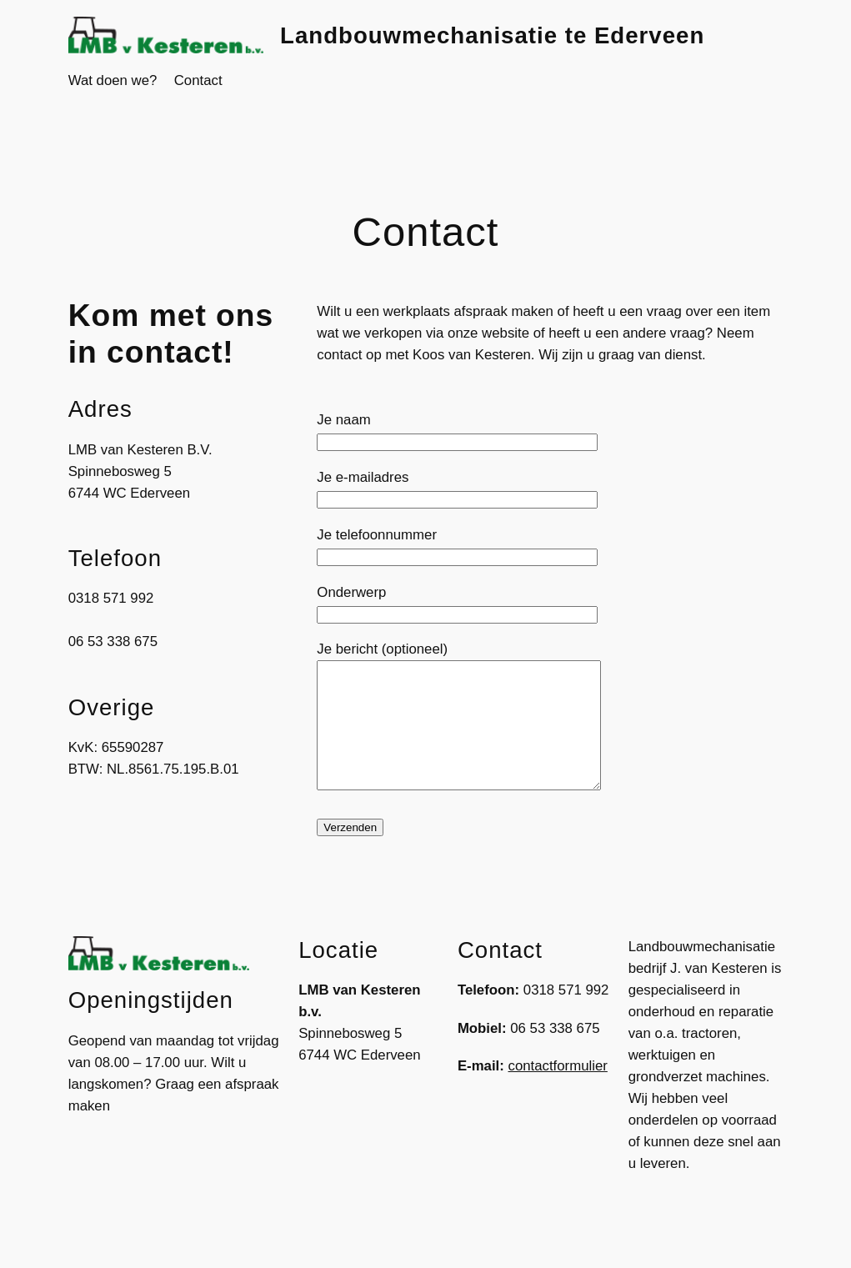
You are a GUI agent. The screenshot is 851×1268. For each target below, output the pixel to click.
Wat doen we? (113, 80)
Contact (198, 80)
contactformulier (558, 1091)
